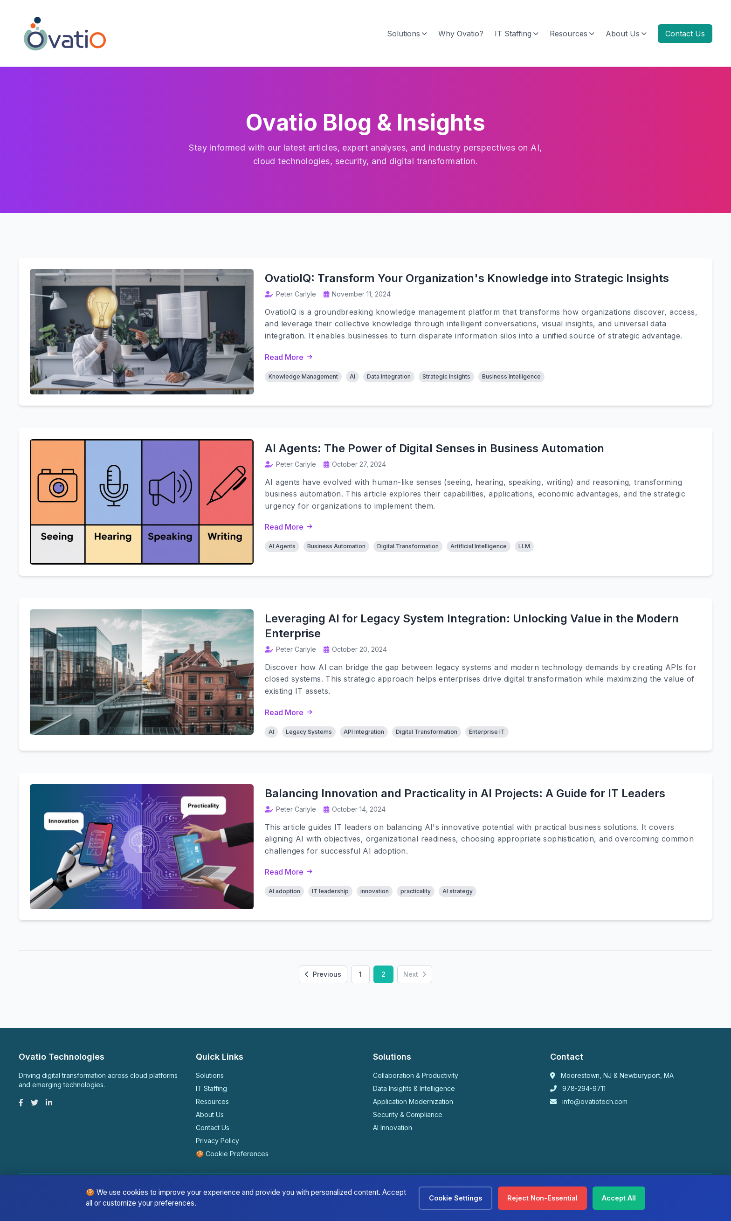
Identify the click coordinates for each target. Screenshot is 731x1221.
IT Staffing (516, 33)
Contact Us (685, 33)
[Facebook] (21, 1103)
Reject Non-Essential (542, 1198)
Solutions (407, 33)
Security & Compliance (407, 1115)
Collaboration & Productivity (415, 1076)
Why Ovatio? (460, 33)
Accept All (619, 1198)
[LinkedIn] (49, 1103)
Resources (572, 33)
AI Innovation (392, 1128)
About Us (626, 33)
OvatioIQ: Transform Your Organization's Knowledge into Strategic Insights (467, 278)
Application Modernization (413, 1102)
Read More (288, 357)
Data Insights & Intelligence (414, 1089)
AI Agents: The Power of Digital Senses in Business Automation (434, 448)
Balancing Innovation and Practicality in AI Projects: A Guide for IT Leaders (465, 793)
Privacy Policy (217, 1141)
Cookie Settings (455, 1198)
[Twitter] (34, 1103)
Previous (323, 975)
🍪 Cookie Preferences (232, 1154)
